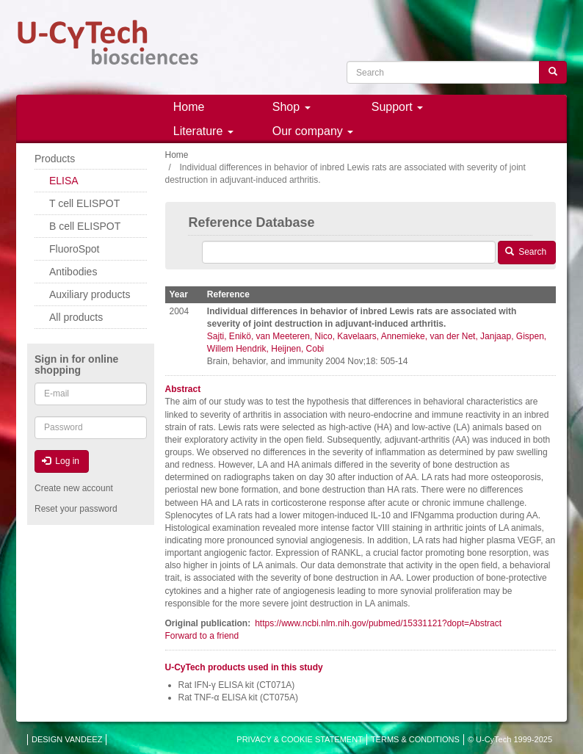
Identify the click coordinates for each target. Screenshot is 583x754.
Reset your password (76, 509)
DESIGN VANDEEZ (67, 739)
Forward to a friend (202, 636)
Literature (203, 131)
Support (397, 107)
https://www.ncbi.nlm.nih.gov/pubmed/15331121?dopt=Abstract (378, 623)
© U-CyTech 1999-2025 (510, 739)
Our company (312, 131)
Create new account (74, 488)
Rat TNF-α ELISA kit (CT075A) (238, 697)
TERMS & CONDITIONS (415, 739)
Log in (60, 461)
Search (525, 252)
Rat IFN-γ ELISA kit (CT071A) (236, 685)
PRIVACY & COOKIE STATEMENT (299, 739)
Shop (291, 107)
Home (189, 107)
